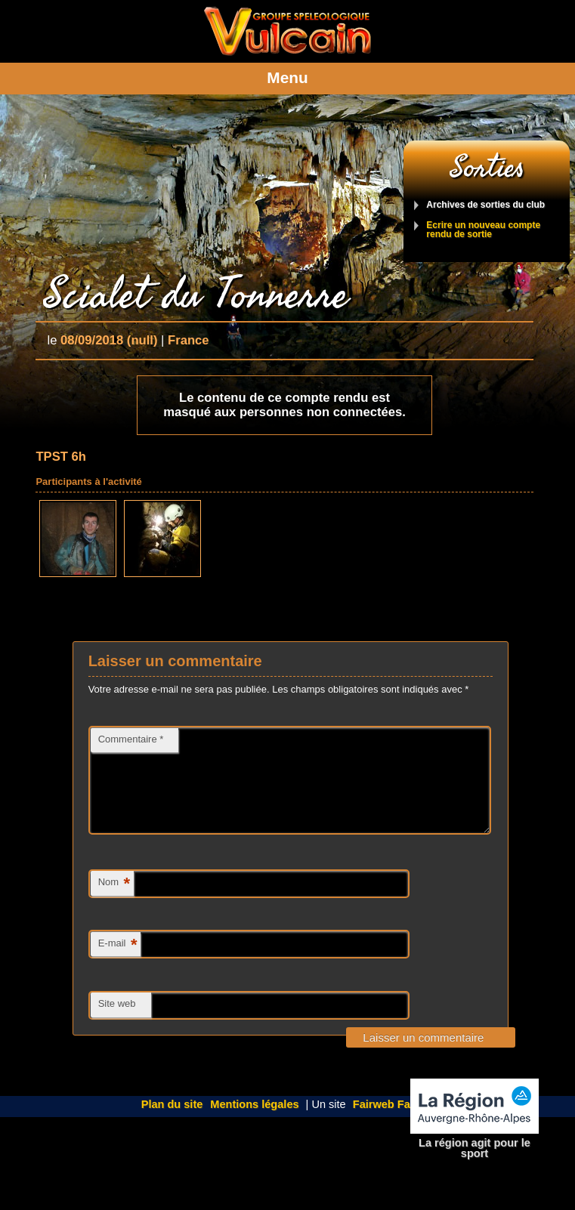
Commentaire (131, 739)
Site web (117, 1021)
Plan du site (172, 1122)
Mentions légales (254, 1122)
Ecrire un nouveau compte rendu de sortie (483, 230)
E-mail (118, 963)
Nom (114, 902)
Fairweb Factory (395, 1122)
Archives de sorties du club (485, 205)
